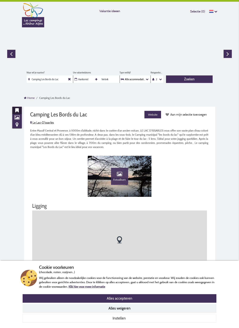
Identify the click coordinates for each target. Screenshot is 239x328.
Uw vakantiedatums (82, 72)
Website (152, 114)
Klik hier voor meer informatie (87, 286)
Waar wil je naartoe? (36, 72)
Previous (11, 54)
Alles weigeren (119, 308)
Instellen (120, 318)
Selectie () (197, 11)
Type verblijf (125, 72)
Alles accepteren (119, 298)
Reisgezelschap (157, 72)
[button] (119, 240)
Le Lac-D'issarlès (42, 122)
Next (228, 54)
